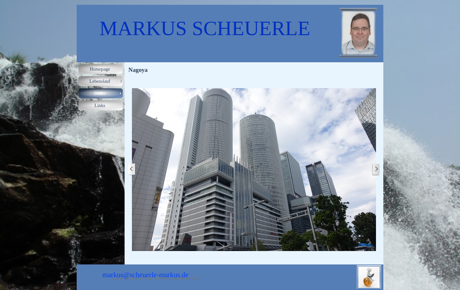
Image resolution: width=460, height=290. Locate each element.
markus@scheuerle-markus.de (145, 275)
